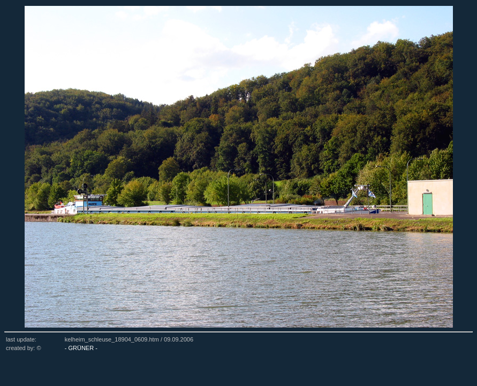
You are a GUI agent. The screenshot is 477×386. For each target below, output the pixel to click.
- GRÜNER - (81, 348)
